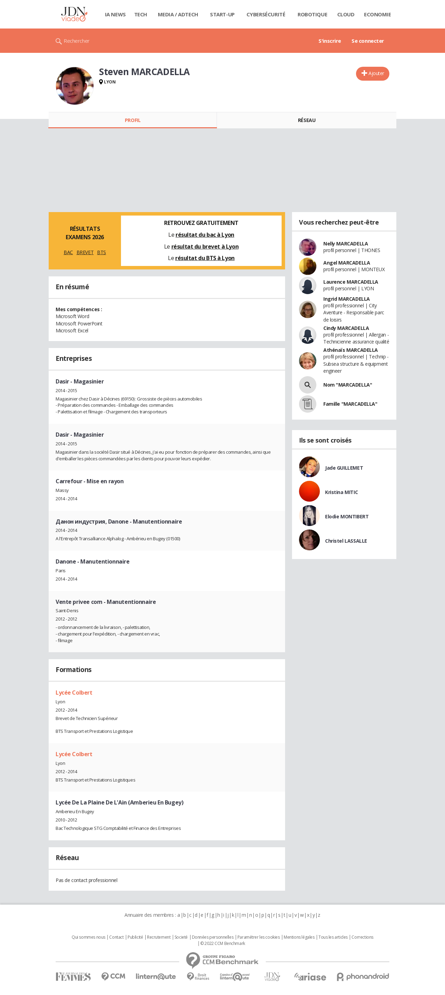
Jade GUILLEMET (344, 467)
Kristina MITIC (341, 492)
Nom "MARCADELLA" (347, 384)
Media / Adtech (178, 14)
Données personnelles (213, 937)
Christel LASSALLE (346, 540)
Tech (140, 14)
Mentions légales (299, 937)
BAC (68, 252)
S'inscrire (329, 40)
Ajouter (376, 73)
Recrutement (158, 937)
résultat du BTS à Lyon (205, 258)
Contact (116, 937)
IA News (115, 14)
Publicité (135, 937)
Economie (377, 14)
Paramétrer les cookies (258, 937)
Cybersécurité (265, 14)
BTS (101, 252)
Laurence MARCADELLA (350, 281)
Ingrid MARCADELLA (346, 299)
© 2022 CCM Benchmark (222, 943)
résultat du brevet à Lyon (205, 246)
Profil (132, 120)
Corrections (362, 937)
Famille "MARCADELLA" (350, 404)
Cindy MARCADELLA (346, 328)
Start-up (222, 14)
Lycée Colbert (74, 692)
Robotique (312, 14)
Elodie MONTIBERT (347, 516)
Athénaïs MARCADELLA (350, 350)
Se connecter (367, 40)
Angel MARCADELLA (346, 262)
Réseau (306, 120)
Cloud (346, 14)
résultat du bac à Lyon (205, 234)
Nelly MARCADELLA (345, 243)
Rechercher (77, 40)
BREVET (85, 252)
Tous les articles (333, 937)
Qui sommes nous (88, 937)
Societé (181, 937)
